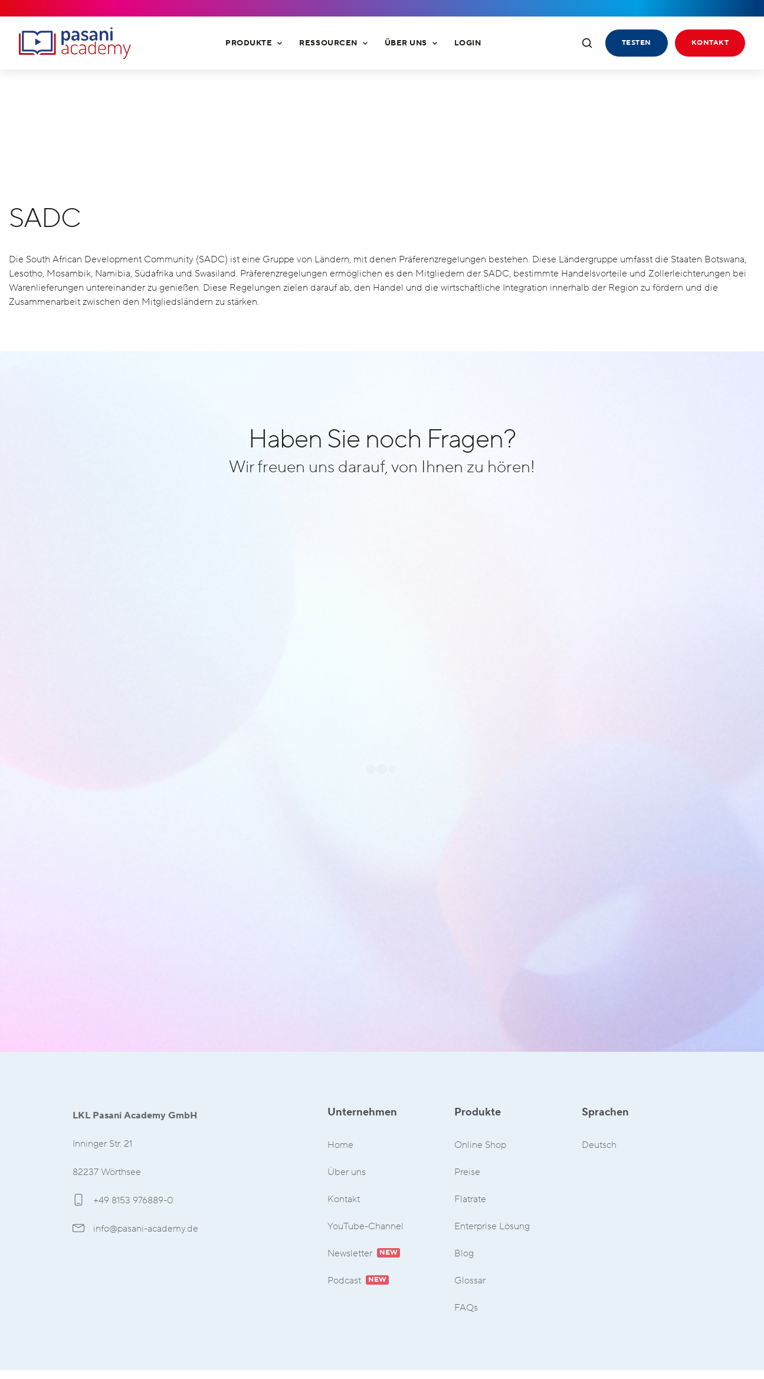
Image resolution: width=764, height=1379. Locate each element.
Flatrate (470, 1199)
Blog (464, 1253)
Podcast (358, 1280)
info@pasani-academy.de (135, 1229)
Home (340, 1145)
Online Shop (480, 1145)
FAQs (466, 1308)
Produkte (254, 43)
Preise (467, 1172)
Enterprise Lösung (492, 1226)
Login (467, 43)
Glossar (470, 1280)
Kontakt (710, 42)
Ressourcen (333, 43)
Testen (636, 42)
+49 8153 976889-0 (123, 1200)
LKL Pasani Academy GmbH (75, 43)
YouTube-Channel (365, 1226)
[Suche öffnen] (587, 43)
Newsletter (363, 1253)
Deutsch (599, 1145)
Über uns (411, 43)
